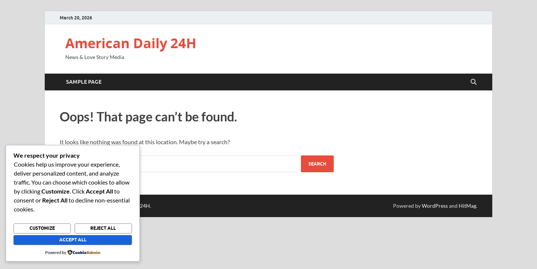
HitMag (467, 205)
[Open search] (473, 82)
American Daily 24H (131, 43)
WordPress (435, 205)
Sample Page (83, 82)
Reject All (103, 228)
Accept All (73, 239)
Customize (42, 228)
